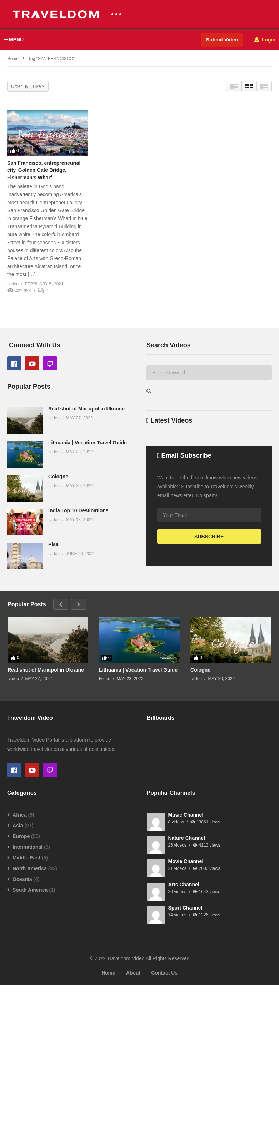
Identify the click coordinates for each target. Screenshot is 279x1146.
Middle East (26, 1018)
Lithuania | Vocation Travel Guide (87, 469)
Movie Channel (186, 1022)
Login (264, 40)
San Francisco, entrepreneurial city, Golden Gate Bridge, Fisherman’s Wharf (43, 170)
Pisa (53, 571)
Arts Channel (183, 1045)
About (133, 1133)
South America (30, 1050)
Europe (21, 997)
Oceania (22, 1040)
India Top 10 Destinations (78, 537)
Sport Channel (185, 1068)
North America (30, 1029)
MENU (14, 40)
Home (108, 1133)
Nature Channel (186, 999)
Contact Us (164, 1133)
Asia (18, 986)
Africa (20, 975)
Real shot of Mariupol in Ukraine (86, 435)
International (28, 1008)
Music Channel (186, 975)
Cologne (58, 503)
